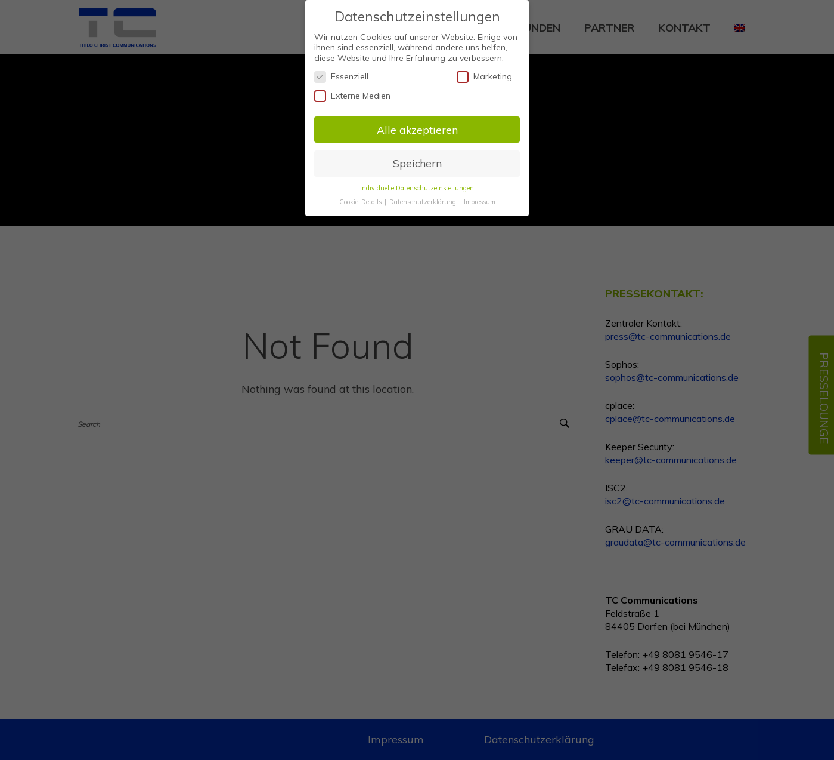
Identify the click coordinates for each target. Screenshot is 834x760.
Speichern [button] (417, 158)
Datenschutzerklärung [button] (423, 196)
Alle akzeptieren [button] (417, 124)
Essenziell (341, 72)
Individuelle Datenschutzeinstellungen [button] (417, 183)
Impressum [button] (479, 196)
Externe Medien (352, 90)
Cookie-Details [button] (361, 196)
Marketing (484, 72)
